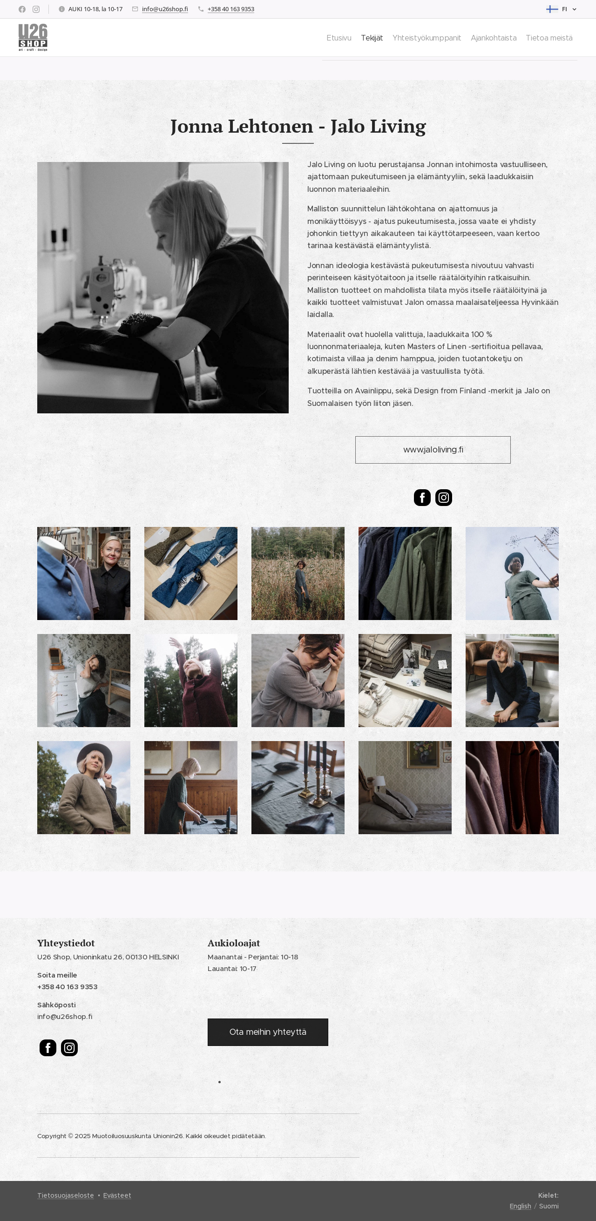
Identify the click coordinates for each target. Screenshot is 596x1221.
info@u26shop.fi (165, 9)
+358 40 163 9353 (231, 9)
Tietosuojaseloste (65, 1195)
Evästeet (117, 1195)
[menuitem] (304, 38)
